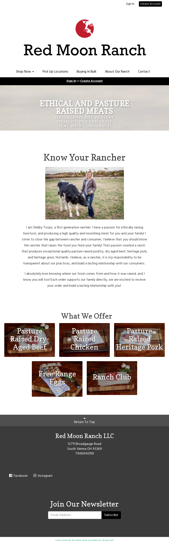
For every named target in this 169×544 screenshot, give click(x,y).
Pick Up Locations (55, 72)
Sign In (130, 4)
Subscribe (111, 515)
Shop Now (25, 72)
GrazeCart (108, 540)
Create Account (150, 3)
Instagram (43, 476)
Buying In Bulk (86, 72)
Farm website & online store (72, 540)
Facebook (18, 476)
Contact (144, 72)
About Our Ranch (117, 72)
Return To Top (84, 420)
